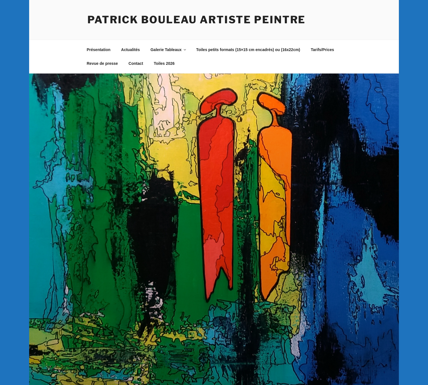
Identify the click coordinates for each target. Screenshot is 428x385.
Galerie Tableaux (168, 49)
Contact (136, 63)
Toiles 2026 (164, 63)
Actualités (130, 49)
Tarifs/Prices (322, 49)
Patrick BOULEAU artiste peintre (196, 19)
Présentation (99, 49)
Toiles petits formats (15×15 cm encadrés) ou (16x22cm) (248, 49)
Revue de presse (102, 63)
